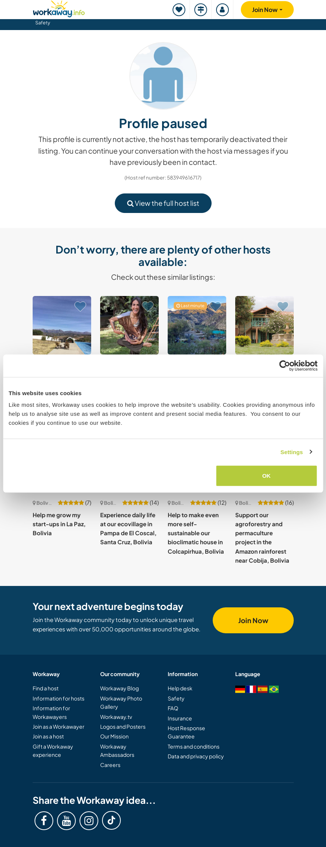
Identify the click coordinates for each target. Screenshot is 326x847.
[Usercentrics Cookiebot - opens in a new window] (284, 365)
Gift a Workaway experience (53, 750)
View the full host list (163, 203)
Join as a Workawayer (58, 726)
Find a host (46, 688)
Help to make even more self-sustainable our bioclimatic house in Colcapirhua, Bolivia (196, 533)
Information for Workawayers (51, 712)
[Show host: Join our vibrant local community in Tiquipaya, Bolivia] (264, 325)
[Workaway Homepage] (59, 7)
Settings (292, 451)
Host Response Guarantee (186, 732)
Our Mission (114, 736)
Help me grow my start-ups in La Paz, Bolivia (59, 524)
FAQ (173, 708)
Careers (110, 764)
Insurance (180, 718)
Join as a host (48, 736)
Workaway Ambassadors (117, 750)
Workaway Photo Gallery (121, 702)
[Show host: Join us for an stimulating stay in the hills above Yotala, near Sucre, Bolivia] (62, 325)
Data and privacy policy (196, 756)
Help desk (180, 688)
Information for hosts (58, 698)
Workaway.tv (116, 716)
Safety (42, 23)
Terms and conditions (193, 746)
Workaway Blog (119, 688)
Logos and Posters (123, 726)
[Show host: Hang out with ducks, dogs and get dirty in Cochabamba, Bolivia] (129, 325)
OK (266, 476)
